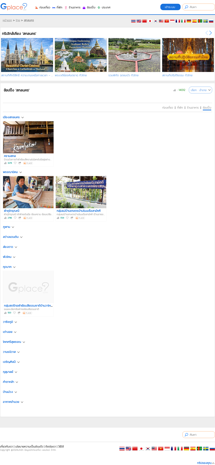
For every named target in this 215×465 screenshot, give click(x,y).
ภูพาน (6, 227)
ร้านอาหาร (72, 7)
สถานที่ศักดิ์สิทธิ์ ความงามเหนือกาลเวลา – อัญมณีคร (27, 75)
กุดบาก (7, 267)
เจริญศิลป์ (9, 361)
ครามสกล (10, 156)
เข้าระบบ (170, 7)
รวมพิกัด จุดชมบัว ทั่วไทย (123, 75)
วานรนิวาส (9, 351)
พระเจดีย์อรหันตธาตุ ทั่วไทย (71, 75)
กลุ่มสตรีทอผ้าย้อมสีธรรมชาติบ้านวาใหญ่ (29, 305)
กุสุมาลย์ (8, 371)
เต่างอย (7, 331)
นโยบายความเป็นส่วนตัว (29, 446)
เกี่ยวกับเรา (6, 446)
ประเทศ (103, 7)
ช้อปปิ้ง (88, 7)
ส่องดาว (8, 247)
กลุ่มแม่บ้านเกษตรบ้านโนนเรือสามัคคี (79, 210)
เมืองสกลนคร (11, 117)
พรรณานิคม (10, 172)
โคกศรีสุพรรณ (12, 341)
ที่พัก (57, 7)
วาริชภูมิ (8, 321)
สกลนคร (29, 20)
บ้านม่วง (8, 391)
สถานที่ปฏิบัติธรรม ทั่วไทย (177, 75)
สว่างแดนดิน (10, 237)
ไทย (18, 20)
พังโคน (7, 257)
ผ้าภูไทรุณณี (11, 210)
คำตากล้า (8, 381)
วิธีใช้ (61, 446)
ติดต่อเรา (50, 446)
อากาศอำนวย (11, 401)
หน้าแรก (7, 20)
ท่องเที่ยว (42, 7)
